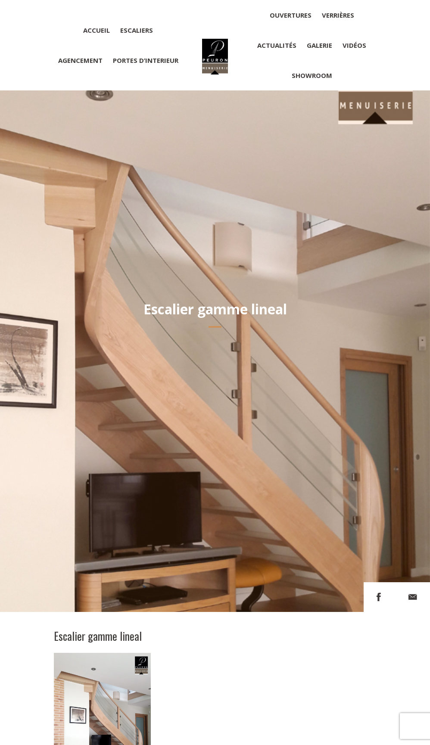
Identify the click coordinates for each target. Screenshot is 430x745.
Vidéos (354, 45)
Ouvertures (291, 15)
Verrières (338, 15)
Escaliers (136, 30)
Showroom (312, 75)
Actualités (276, 45)
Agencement (80, 60)
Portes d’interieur (145, 60)
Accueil (96, 30)
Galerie (319, 45)
